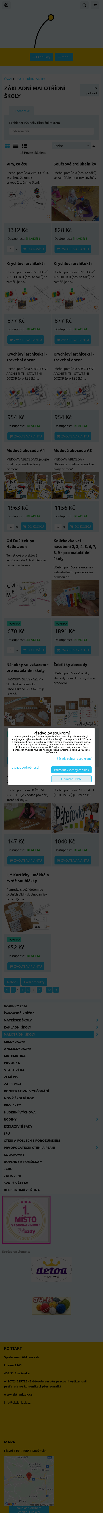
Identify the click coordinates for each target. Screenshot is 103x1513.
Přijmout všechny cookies (71, 770)
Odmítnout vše (71, 779)
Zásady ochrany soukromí (74, 758)
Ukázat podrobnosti (25, 767)
